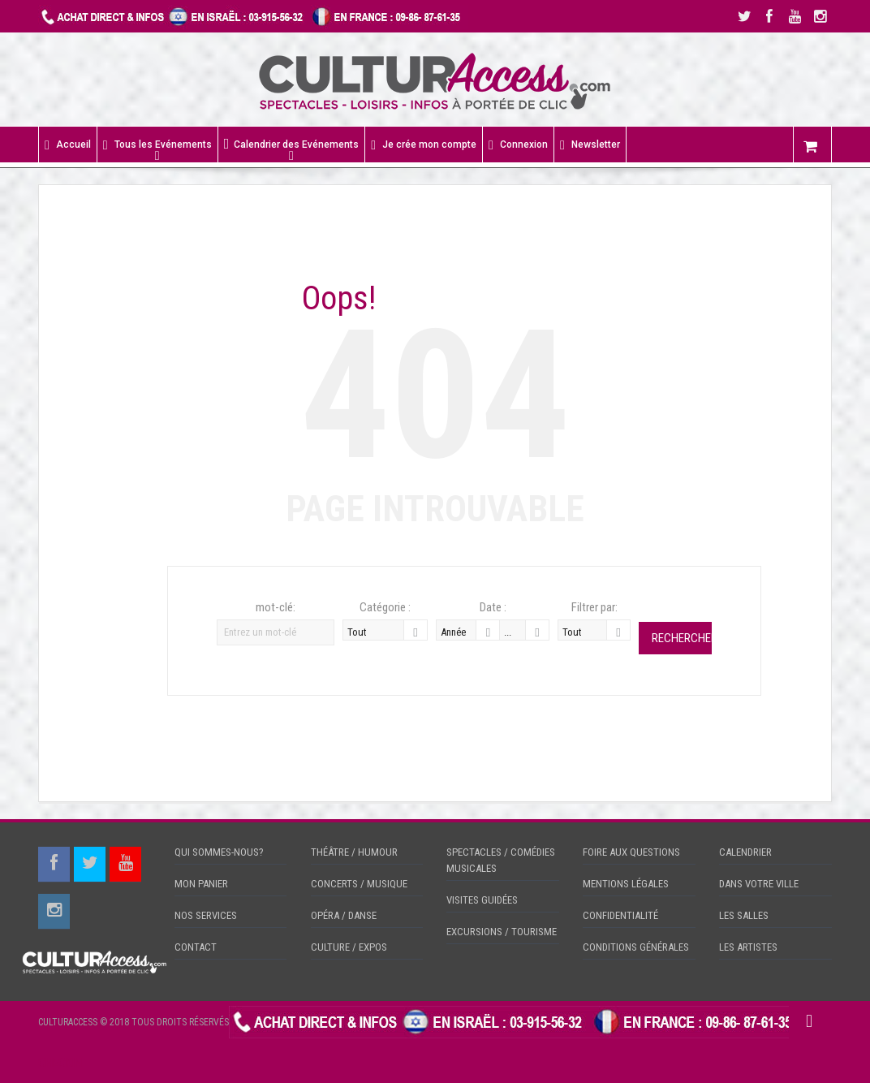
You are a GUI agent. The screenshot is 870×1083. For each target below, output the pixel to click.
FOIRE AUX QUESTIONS (631, 852)
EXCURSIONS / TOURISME (501, 932)
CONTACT (195, 947)
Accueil (68, 144)
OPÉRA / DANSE (344, 915)
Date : (493, 607)
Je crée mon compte (423, 144)
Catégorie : (385, 607)
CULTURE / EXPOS (349, 947)
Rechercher (682, 638)
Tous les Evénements (157, 144)
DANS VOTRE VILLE (759, 884)
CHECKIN (60, 1062)
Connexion (518, 144)
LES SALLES (744, 915)
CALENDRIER (745, 852)
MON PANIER (201, 884)
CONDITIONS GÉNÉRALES (636, 947)
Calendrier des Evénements (292, 144)
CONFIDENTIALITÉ (620, 915)
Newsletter (590, 144)
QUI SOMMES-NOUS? (219, 852)
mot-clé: (275, 607)
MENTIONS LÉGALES (626, 884)
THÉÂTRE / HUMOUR (354, 852)
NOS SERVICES (205, 915)
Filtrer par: (594, 607)
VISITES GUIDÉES (482, 900)
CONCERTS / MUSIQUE (359, 884)
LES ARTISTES (748, 947)
